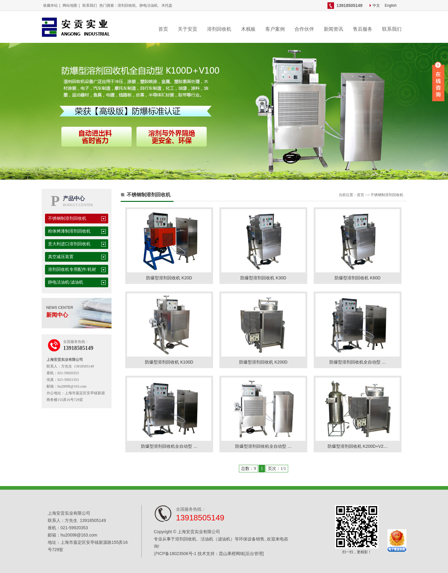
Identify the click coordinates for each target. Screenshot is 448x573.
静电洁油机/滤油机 (65, 282)
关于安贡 (187, 29)
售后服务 (362, 29)
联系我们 (89, 5)
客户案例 (275, 29)
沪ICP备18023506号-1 (175, 553)
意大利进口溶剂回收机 (69, 244)
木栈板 (248, 29)
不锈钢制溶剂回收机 (67, 218)
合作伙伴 (304, 29)
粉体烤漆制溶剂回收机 (69, 231)
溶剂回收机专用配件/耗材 (72, 269)
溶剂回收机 (219, 29)
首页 (163, 29)
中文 (376, 5)
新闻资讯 (333, 29)
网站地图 (70, 5)
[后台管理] (254, 553)
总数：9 (248, 468)
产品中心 (74, 198)
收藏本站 (50, 5)
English (391, 5)
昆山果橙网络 (231, 553)
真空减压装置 (61, 256)
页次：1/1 (277, 468)
